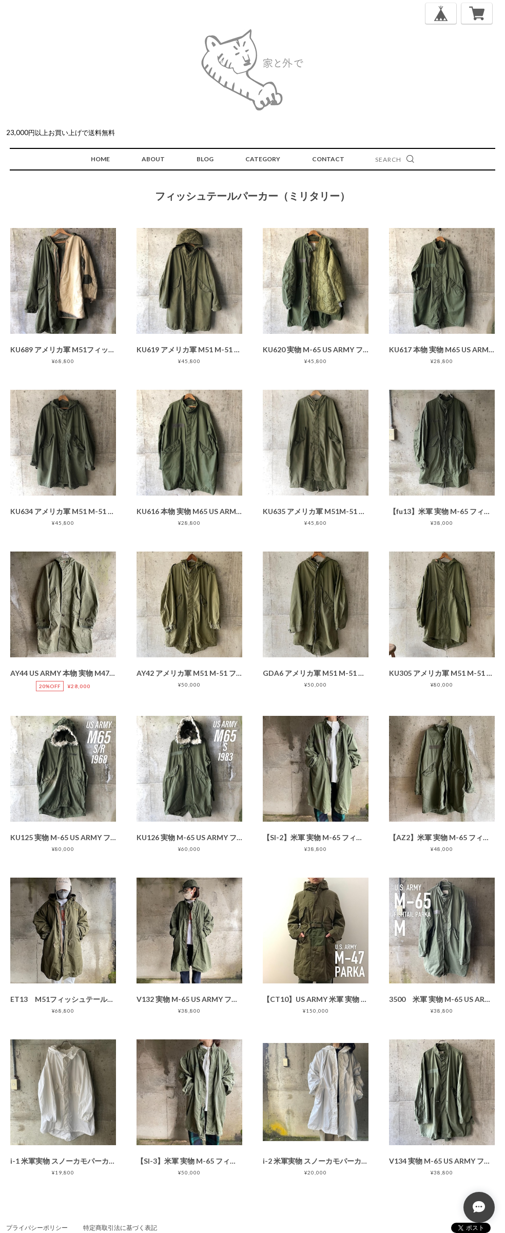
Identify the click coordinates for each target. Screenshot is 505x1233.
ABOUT (153, 159)
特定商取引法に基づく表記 (120, 1227)
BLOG (205, 159)
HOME (100, 159)
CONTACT (328, 159)
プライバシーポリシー (37, 1227)
